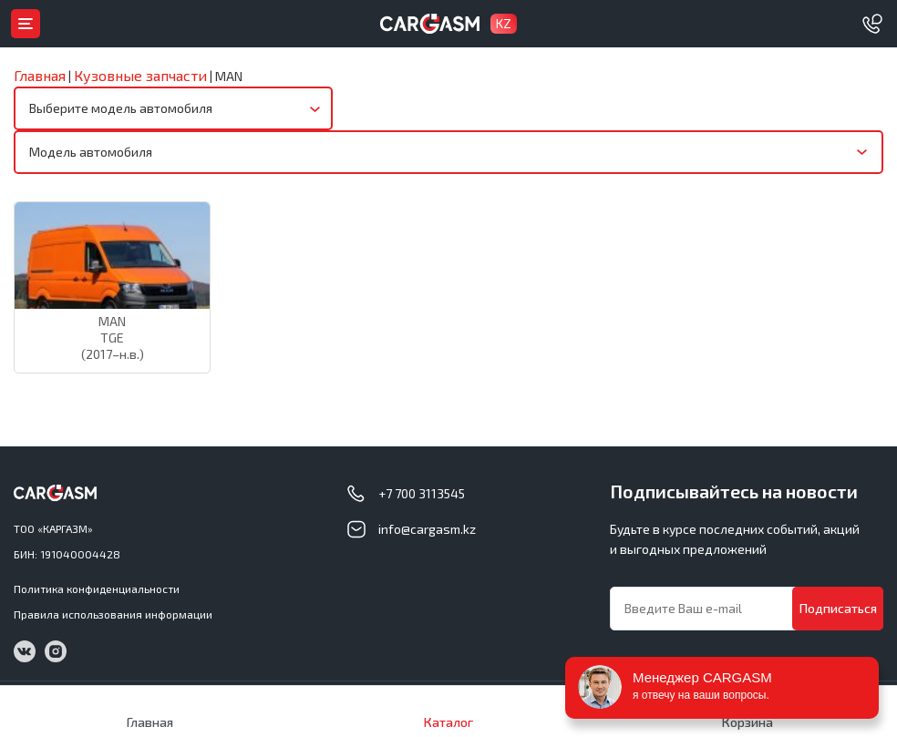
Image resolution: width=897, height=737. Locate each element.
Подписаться (838, 608)
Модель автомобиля (90, 151)
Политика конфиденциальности (97, 588)
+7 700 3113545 (421, 493)
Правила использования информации (113, 614)
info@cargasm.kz (427, 529)
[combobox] (173, 108)
